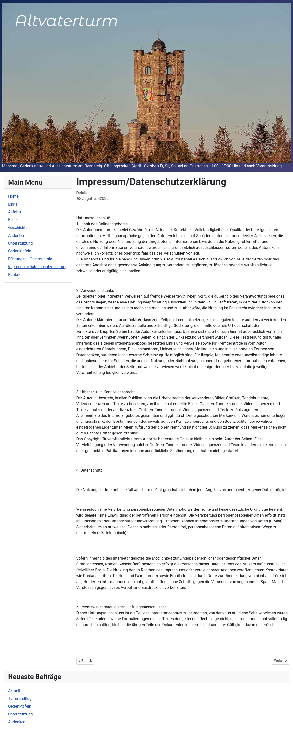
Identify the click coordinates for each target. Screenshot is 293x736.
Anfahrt (14, 212)
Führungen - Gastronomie (30, 259)
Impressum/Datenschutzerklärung (38, 266)
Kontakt (15, 274)
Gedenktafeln (19, 251)
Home (13, 196)
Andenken (16, 235)
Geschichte (18, 227)
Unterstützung (20, 243)
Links (12, 204)
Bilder (13, 219)
